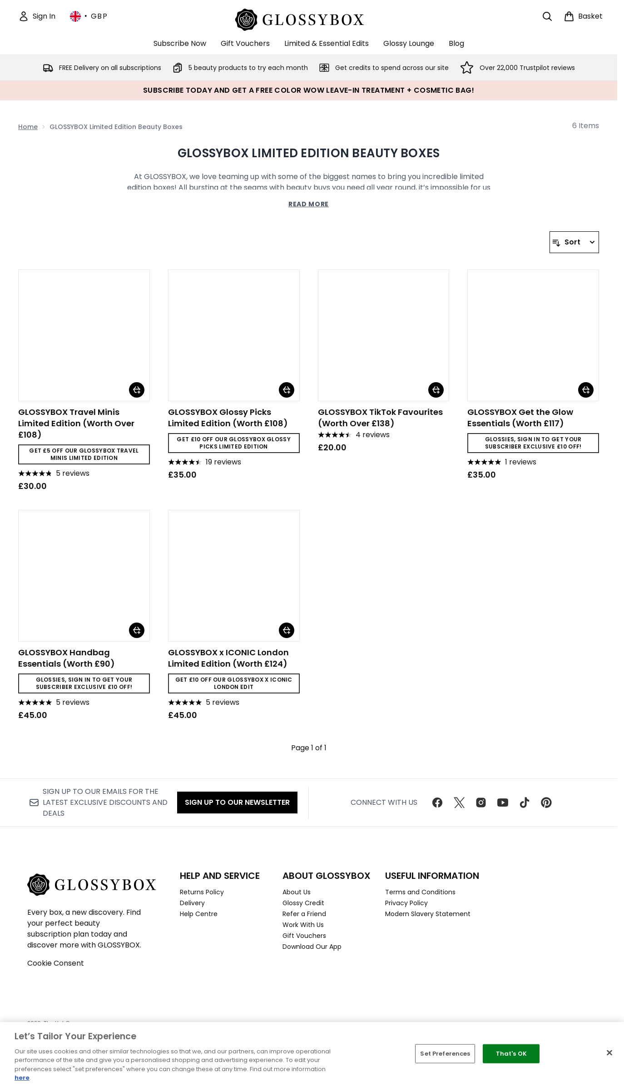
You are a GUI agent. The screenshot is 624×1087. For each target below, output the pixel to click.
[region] (312, 1054)
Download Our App (312, 946)
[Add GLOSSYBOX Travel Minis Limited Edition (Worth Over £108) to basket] (136, 390)
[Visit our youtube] (503, 802)
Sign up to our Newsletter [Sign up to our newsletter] (237, 802)
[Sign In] (37, 16)
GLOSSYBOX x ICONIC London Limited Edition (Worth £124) (228, 658)
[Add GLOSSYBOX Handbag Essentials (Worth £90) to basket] (136, 630)
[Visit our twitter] (459, 802)
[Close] (609, 1053)
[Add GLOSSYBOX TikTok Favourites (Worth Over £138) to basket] (436, 390)
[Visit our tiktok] (524, 802)
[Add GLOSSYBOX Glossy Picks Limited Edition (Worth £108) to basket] (286, 390)
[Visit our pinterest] (546, 802)
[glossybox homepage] (308, 18)
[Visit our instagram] (481, 802)
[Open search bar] (547, 16)
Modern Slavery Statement (427, 913)
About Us (296, 892)
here (22, 1077)
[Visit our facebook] (437, 802)
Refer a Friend (304, 913)
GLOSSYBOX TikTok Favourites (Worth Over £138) (380, 417)
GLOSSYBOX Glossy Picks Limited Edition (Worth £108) (228, 417)
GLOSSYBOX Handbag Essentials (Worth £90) (66, 658)
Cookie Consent (55, 963)
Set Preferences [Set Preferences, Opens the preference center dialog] (445, 1053)
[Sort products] (574, 242)
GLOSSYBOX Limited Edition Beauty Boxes (309, 153)
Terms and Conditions (420, 892)
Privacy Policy (406, 902)
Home (28, 126)
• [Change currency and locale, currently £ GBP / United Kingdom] (89, 16)
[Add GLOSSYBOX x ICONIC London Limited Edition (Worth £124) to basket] (286, 630)
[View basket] (583, 16)
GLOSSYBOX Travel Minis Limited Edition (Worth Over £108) (76, 423)
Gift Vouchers (304, 935)
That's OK (511, 1053)
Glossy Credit (303, 902)
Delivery (192, 902)
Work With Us (303, 924)
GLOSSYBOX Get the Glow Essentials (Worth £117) (520, 417)
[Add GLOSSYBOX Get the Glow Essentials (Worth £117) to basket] (586, 390)
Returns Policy (202, 892)
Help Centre (199, 913)
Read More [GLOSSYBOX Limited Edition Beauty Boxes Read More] (308, 204)
